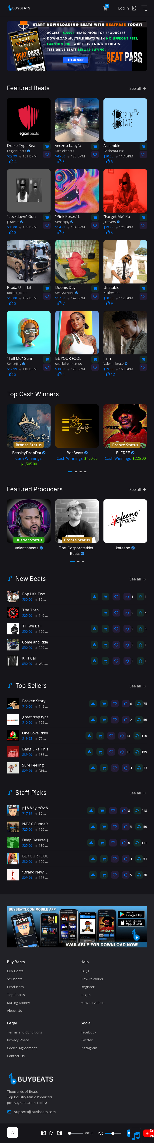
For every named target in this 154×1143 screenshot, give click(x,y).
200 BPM (44, 647)
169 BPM (124, 369)
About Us (14, 1010)
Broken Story (33, 700)
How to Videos (93, 1002)
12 (110, 374)
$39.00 (27, 754)
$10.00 (27, 706)
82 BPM (43, 599)
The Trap (30, 610)
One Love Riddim (36, 733)
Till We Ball (31, 626)
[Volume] (113, 1133)
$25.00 (27, 615)
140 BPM (44, 615)
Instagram (89, 1048)
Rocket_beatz (17, 292)
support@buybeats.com (31, 1111)
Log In (86, 994)
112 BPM (124, 298)
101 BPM (28, 156)
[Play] (51, 1133)
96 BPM (43, 813)
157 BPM (28, 298)
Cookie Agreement (22, 1048)
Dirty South (45, 770)
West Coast (45, 663)
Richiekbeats (64, 151)
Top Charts (16, 994)
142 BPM (76, 298)
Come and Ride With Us (42, 642)
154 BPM (76, 227)
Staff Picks (31, 793)
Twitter (87, 1040)
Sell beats (15, 978)
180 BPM (76, 156)
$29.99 (27, 770)
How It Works (92, 978)
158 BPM (44, 877)
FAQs (85, 971)
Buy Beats (15, 971)
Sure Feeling (33, 765)
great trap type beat (40, 717)
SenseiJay (64, 222)
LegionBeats (18, 151)
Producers (15, 986)
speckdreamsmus (68, 363)
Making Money (18, 1002)
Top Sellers (31, 686)
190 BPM (44, 631)
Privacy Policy (18, 1040)
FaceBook (88, 1032)
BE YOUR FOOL (35, 856)
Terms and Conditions (24, 1032)
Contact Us (16, 1055)
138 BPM (44, 754)
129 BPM (44, 722)
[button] (70, 471)
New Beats (30, 579)
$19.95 (27, 738)
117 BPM (124, 156)
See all (138, 88)
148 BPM (28, 369)
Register (88, 986)
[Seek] (75, 1133)
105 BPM (28, 227)
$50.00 (27, 631)
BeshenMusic (113, 151)
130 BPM (44, 845)
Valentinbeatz (115, 363)
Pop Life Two (33, 593)
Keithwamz (111, 292)
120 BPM (124, 227)
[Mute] (101, 1133)
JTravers (15, 222)
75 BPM (43, 738)
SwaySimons (66, 292)
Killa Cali (29, 658)
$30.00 (27, 599)
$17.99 (27, 813)
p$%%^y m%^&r (36, 807)
